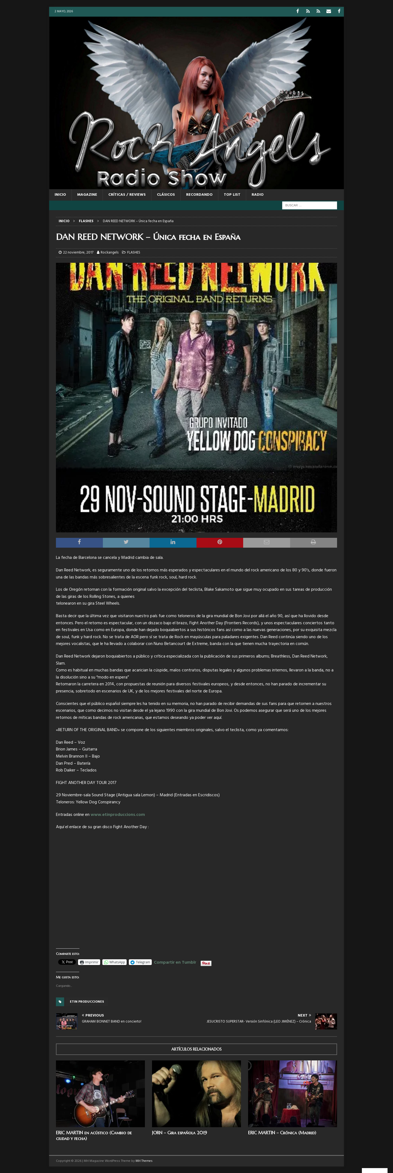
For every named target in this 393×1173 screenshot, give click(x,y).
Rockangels (109, 252)
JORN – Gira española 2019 (179, 1132)
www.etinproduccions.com (118, 814)
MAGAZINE (87, 194)
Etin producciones (87, 1001)
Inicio (60, 194)
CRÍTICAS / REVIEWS (127, 194)
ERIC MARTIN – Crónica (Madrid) (282, 1132)
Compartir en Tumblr (175, 961)
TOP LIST (232, 194)
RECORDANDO (199, 194)
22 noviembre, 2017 (78, 252)
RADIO (258, 194)
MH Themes (144, 1160)
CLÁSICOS (166, 194)
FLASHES (133, 252)
